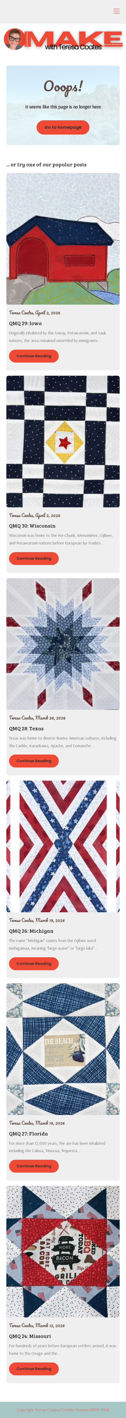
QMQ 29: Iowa (25, 323)
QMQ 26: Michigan (31, 930)
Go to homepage (63, 127)
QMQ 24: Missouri (30, 1336)
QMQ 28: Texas (26, 728)
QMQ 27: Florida (28, 1133)
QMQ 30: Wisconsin (32, 525)
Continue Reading (33, 356)
